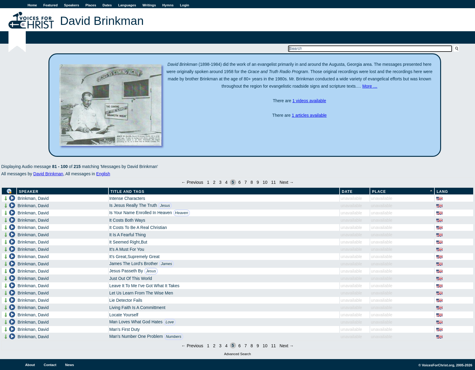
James (166, 264)
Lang (442, 192)
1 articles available (309, 115)
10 (265, 182)
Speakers (71, 5)
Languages (127, 5)
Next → (287, 182)
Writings (149, 5)
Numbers (173, 337)
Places (90, 5)
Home (32, 5)
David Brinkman (48, 173)
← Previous (192, 182)
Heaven (181, 213)
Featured (50, 5)
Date (347, 192)
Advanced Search (237, 354)
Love (169, 322)
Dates (107, 5)
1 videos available (309, 100)
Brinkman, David (33, 198)
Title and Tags (127, 192)
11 (273, 182)
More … (369, 86)
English (103, 173)
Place (379, 192)
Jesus (165, 206)
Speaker (28, 192)
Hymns (168, 5)
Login (184, 5)
